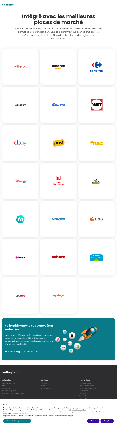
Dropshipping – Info (9, 391)
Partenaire (82, 393)
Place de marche (85, 383)
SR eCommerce (46, 388)
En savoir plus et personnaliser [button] (17, 421)
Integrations (84, 380)
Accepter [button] (107, 421)
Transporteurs (84, 396)
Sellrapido (6, 380)
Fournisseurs (83, 391)
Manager (44, 383)
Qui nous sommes (8, 383)
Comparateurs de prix (86, 386)
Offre (4, 386)
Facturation (83, 398)
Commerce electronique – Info (13, 393)
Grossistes (6, 388)
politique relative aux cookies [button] (77, 410)
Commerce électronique (87, 388)
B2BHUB (43, 386)
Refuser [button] (93, 421)
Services (44, 380)
